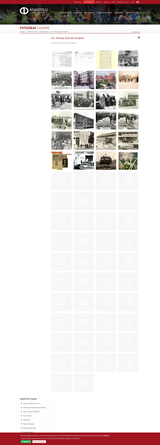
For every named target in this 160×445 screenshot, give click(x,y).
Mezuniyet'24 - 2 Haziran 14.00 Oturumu (34, 175)
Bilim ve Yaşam (104, 432)
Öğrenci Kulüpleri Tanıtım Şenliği (34, 308)
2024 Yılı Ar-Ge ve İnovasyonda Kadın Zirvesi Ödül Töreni (33, 146)
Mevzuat (22, 430)
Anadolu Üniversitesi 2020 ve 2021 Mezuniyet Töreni (35, 324)
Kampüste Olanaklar (28, 67)
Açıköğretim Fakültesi (66, 416)
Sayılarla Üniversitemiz (26, 416)
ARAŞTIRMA (118, 13)
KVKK (132, 2)
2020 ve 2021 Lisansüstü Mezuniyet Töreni (35, 330)
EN (139, 8)
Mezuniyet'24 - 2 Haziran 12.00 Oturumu (34, 181)
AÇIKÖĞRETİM (89, 13)
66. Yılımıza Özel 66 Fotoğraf (59, 31)
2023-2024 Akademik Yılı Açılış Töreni (34, 219)
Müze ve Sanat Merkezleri (30, 51)
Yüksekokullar (43, 420)
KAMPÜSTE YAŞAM (133, 13)
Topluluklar (25, 59)
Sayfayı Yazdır (139, 38)
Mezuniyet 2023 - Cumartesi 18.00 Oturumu (35, 236)
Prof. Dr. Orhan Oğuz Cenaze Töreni (35, 312)
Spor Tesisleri (26, 55)
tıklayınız (106, 435)
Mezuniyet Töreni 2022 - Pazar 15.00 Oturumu (35, 273)
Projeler (102, 420)
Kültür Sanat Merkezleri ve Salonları (33, 47)
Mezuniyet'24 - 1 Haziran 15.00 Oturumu (34, 192)
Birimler (102, 413)
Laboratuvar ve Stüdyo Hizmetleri (109, 430)
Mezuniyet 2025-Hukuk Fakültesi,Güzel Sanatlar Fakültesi (34, 110)
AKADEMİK (77, 13)
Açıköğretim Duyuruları (66, 413)
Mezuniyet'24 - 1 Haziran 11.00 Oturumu (34, 204)
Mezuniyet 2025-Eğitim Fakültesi (34, 105)
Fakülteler (42, 413)
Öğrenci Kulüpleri (28, 63)
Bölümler (22, 420)
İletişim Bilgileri (24, 432)
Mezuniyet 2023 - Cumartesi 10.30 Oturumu (35, 248)
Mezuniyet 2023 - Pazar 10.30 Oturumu (33, 231)
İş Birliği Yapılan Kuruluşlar (27, 425)
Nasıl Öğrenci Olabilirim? (66, 425)
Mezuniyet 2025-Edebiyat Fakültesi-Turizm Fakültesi (35, 124)
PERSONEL (99, 2)
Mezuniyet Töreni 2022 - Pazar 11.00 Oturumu (35, 278)
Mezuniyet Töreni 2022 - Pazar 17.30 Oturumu (35, 267)
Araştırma (62, 420)
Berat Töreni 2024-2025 (31, 81)
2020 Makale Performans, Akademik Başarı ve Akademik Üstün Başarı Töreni (35, 318)
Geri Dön (136, 32)
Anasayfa (22, 31)
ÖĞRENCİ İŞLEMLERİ (104, 13)
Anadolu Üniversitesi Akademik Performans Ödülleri (34, 141)
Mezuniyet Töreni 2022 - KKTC (33, 262)
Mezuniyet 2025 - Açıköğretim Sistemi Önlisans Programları (33, 129)
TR (135, 8)
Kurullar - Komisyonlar (26, 423)
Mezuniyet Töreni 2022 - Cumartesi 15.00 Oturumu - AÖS (35, 290)
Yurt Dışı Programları (65, 423)
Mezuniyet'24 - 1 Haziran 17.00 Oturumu (34, 187)
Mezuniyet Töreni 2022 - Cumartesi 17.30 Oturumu (35, 284)
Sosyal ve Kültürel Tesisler (30, 42)
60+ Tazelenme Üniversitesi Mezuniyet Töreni (33, 169)
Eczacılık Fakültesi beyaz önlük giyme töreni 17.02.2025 (34, 152)
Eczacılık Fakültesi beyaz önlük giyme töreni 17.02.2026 (34, 76)
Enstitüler (42, 416)
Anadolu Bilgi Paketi (85, 418)
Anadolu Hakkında (25, 413)
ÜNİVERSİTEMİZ (65, 13)
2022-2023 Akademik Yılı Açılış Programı (34, 257)
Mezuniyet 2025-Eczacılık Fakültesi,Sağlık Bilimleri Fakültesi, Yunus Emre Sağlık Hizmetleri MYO (35, 117)
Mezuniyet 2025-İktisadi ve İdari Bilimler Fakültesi (34, 101)
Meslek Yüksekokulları (46, 418)
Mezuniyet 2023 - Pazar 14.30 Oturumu (33, 225)
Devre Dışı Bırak (39, 441)
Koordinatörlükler (105, 418)
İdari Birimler (23, 418)
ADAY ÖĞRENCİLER (89, 2)
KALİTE (113, 2)
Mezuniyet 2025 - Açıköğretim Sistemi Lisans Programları (33, 135)
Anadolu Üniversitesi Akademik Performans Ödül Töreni (34, 164)
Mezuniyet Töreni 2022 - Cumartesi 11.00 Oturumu (35, 296)
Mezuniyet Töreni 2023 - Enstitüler (35, 253)
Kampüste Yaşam (32, 31)
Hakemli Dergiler (104, 423)
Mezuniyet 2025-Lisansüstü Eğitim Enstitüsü (35, 85)
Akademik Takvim (64, 427)
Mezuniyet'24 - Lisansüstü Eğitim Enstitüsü (34, 209)
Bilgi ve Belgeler (24, 427)
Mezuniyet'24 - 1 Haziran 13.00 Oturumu (34, 198)
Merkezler (103, 416)
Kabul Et (26, 441)
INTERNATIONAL (78, 2)
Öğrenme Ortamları (65, 430)
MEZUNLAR (106, 2)
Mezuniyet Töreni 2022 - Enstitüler (35, 300)
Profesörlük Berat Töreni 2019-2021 (35, 304)
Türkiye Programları (65, 418)
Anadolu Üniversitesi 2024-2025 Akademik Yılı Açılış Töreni (34, 158)
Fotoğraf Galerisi (44, 31)
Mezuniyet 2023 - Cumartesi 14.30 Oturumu (35, 242)
